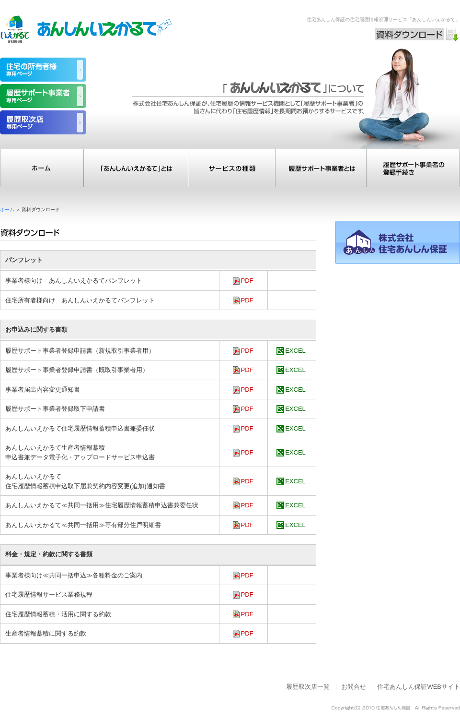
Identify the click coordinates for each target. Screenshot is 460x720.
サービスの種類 (232, 168)
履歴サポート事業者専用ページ (43, 96)
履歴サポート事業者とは (321, 168)
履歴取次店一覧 (308, 686)
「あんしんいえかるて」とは (136, 168)
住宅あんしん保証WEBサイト (418, 686)
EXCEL (295, 350)
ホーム (42, 168)
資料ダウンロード (417, 34)
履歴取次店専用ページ (43, 122)
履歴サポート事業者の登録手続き (413, 168)
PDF (247, 280)
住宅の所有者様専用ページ (43, 70)
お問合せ (353, 686)
